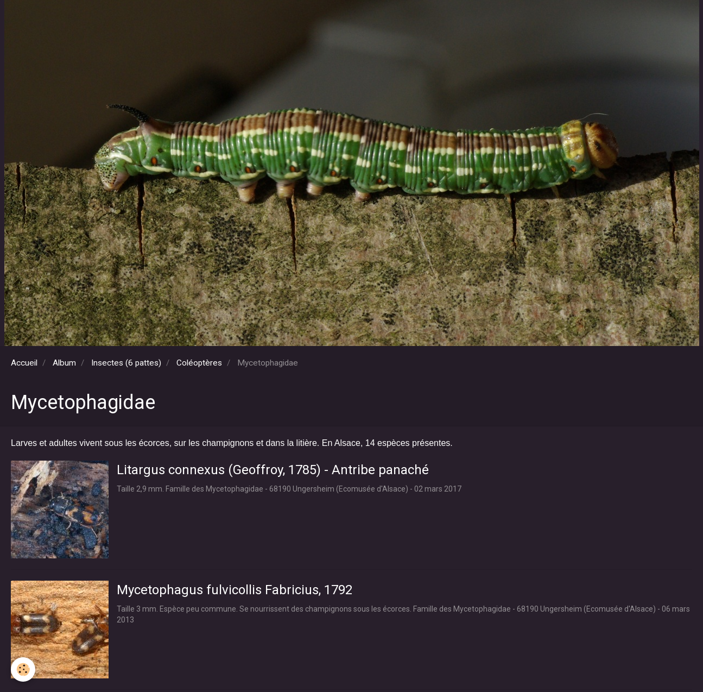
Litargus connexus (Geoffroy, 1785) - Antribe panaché (273, 469)
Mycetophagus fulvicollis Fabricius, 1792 (234, 589)
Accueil (24, 363)
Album (64, 363)
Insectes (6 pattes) (126, 363)
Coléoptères (199, 363)
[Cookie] (23, 669)
